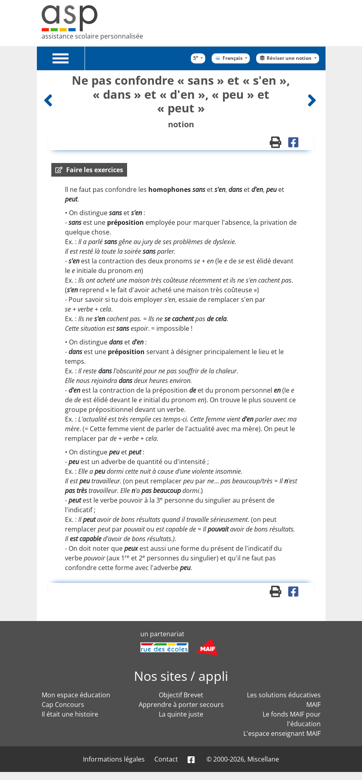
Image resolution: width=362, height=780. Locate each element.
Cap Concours (63, 704)
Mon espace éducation (76, 694)
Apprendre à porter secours (181, 704)
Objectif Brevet (181, 694)
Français (228, 58)
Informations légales (114, 759)
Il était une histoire (70, 714)
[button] (89, 170)
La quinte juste (181, 714)
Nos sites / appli (181, 675)
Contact (166, 759)
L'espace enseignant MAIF (282, 733)
